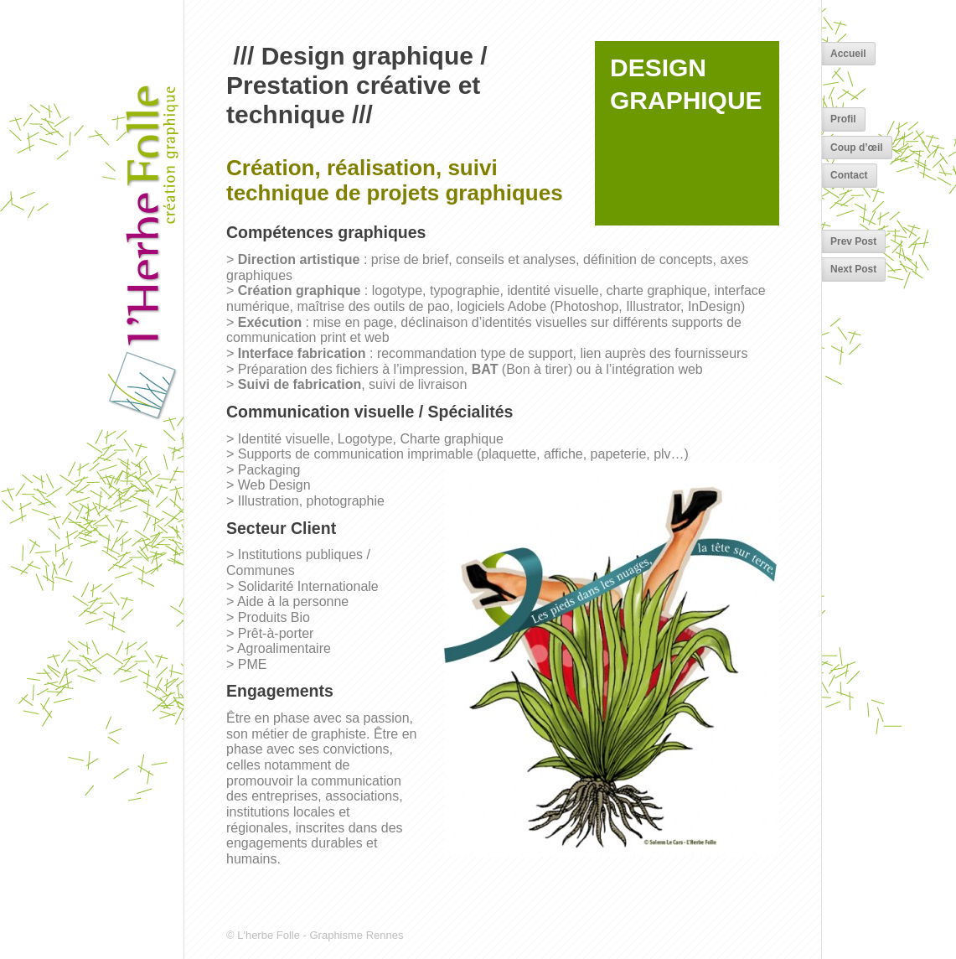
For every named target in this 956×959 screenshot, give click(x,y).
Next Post (853, 269)
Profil (843, 119)
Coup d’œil (856, 147)
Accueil (848, 54)
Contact (849, 175)
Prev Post (853, 241)
